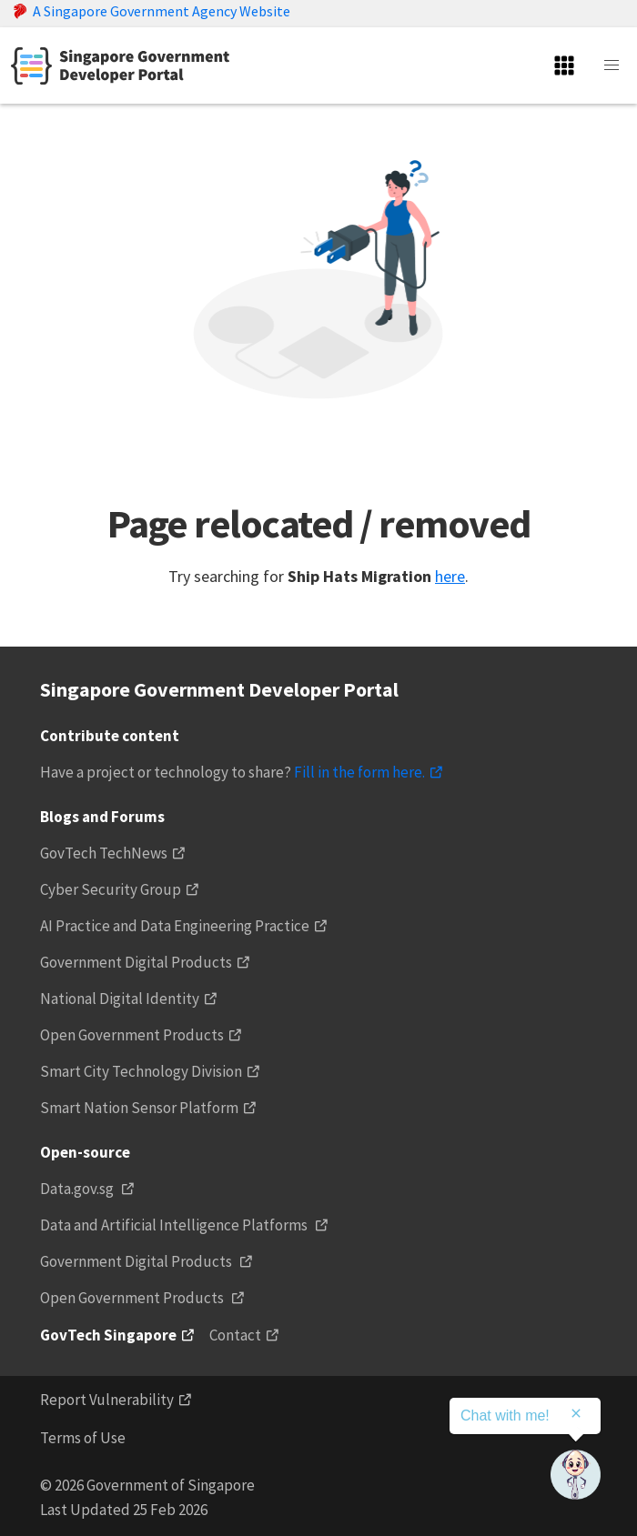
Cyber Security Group (110, 889)
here (450, 576)
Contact (235, 1335)
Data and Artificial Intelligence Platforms (175, 1225)
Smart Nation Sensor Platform (139, 1108)
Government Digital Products (136, 962)
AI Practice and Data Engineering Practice (174, 926)
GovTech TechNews (103, 853)
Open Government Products (132, 1035)
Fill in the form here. (359, 772)
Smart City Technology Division (141, 1071)
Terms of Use (83, 1438)
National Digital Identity (119, 999)
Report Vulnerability (107, 1400)
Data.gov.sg (78, 1189)
